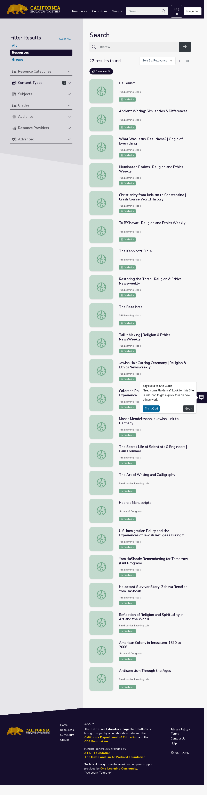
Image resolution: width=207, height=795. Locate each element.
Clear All (65, 39)
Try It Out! (151, 408)
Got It (188, 408)
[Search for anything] (137, 47)
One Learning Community (118, 769)
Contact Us (178, 739)
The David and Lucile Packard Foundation (114, 757)
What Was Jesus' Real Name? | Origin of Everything (151, 141)
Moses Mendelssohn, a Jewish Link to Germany (149, 421)
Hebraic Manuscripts (135, 502)
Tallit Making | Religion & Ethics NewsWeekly (144, 337)
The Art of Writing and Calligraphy (147, 474)
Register (192, 11)
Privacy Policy (179, 729)
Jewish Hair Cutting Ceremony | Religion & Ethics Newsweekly (152, 365)
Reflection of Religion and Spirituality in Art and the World (151, 616)
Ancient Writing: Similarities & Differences (153, 111)
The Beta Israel (131, 307)
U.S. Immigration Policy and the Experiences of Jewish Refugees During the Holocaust (153, 535)
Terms (175, 734)
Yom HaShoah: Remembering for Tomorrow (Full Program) (153, 561)
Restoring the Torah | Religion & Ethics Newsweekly (150, 281)
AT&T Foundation (97, 753)
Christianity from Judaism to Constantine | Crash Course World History (152, 197)
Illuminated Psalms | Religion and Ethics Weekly (151, 169)
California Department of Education (110, 737)
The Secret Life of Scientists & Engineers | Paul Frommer (153, 449)
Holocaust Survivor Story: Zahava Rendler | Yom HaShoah (153, 589)
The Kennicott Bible (135, 251)
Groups (117, 11)
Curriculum (99, 11)
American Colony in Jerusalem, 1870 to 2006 (150, 644)
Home (64, 725)
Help (174, 743)
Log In (176, 11)
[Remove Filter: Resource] (109, 71)
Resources (79, 11)
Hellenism (127, 83)
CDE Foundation (96, 741)
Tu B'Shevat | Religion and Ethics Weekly (152, 223)
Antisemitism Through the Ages (145, 670)
